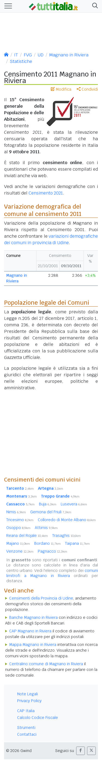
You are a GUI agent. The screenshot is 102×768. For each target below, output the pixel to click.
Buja (47, 504)
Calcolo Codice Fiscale (37, 717)
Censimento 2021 (46, 193)
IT (16, 55)
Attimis (46, 527)
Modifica (61, 89)
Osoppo (18, 527)
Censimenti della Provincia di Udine (41, 598)
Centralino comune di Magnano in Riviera (46, 663)
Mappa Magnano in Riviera (32, 644)
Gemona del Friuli (50, 511)
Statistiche (21, 61)
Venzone (19, 551)
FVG (28, 55)
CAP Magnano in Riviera (30, 631)
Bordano (47, 543)
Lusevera (74, 504)
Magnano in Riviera (68, 55)
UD (41, 55)
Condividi (87, 89)
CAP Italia (26, 710)
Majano (18, 543)
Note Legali (27, 693)
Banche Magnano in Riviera (33, 617)
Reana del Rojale (27, 535)
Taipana (77, 543)
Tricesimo (19, 519)
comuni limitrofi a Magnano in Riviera (52, 573)
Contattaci (26, 734)
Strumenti (26, 727)
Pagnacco (52, 551)
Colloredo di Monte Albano (67, 519)
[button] (94, 6)
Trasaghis (66, 535)
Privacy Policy (29, 700)
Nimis (16, 511)
